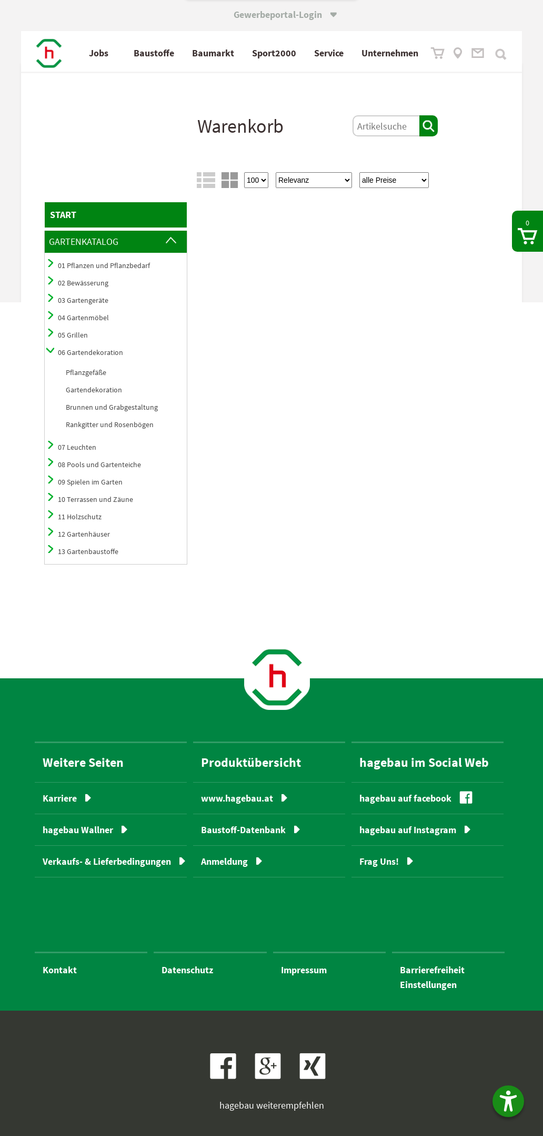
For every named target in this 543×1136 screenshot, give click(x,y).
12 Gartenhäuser (84, 534)
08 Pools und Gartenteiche (99, 464)
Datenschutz (187, 970)
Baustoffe (154, 53)
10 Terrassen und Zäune (95, 499)
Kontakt (60, 970)
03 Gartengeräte (83, 300)
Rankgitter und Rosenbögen (110, 424)
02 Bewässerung (83, 283)
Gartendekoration (94, 389)
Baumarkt (213, 53)
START (63, 215)
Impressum (304, 970)
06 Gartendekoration (90, 352)
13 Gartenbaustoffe (88, 551)
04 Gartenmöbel (83, 317)
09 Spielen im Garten (90, 482)
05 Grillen (73, 335)
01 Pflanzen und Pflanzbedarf (104, 265)
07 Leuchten (77, 447)
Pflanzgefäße (86, 372)
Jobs (98, 53)
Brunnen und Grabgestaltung (112, 407)
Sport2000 (274, 53)
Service (329, 53)
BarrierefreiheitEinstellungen (432, 977)
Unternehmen (389, 53)
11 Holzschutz (80, 516)
